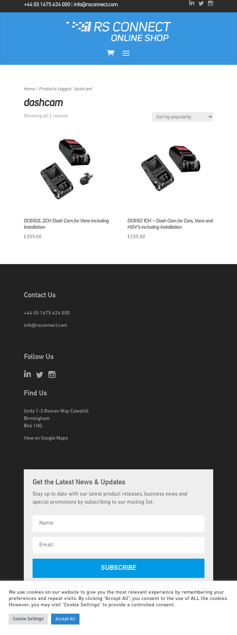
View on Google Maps (46, 438)
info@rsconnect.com (96, 5)
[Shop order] (182, 117)
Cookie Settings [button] (28, 619)
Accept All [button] (65, 619)
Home (29, 89)
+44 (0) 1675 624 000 (47, 5)
